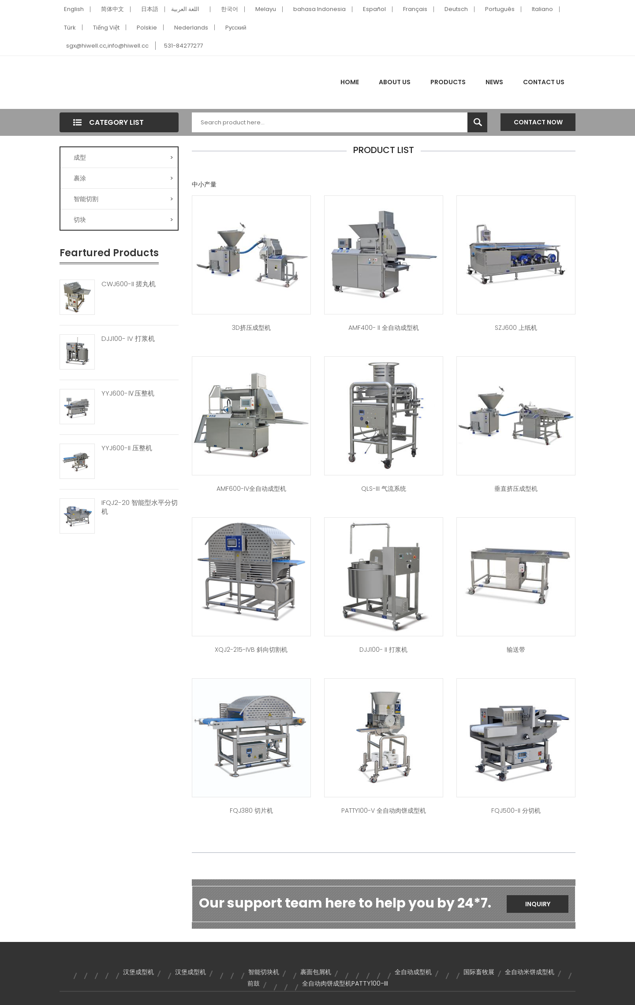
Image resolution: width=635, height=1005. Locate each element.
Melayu (265, 9)
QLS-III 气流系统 (383, 488)
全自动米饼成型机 (529, 972)
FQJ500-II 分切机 (516, 810)
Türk (70, 27)
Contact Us (543, 82)
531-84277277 (183, 45)
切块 (123, 219)
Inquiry (537, 904)
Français (415, 9)
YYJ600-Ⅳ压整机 (127, 393)
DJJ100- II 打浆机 (383, 649)
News (494, 82)
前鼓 (253, 983)
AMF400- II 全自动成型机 (383, 327)
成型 (123, 157)
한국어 (229, 9)
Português (500, 9)
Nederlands (191, 27)
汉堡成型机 (138, 972)
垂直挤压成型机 (516, 488)
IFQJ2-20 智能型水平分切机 (139, 507)
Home (349, 82)
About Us (395, 82)
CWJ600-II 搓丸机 (128, 284)
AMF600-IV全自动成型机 (251, 488)
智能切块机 (263, 972)
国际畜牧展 (478, 972)
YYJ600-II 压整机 (126, 448)
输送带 (516, 649)
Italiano (542, 9)
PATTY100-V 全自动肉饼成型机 (383, 810)
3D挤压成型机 (251, 327)
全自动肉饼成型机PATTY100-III (345, 983)
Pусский (236, 27)
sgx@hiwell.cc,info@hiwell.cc (107, 45)
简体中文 (112, 9)
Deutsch (456, 9)
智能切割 (123, 199)
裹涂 (123, 178)
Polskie (147, 27)
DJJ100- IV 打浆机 (128, 338)
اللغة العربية (185, 9)
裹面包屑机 (315, 972)
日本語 (149, 9)
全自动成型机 (413, 972)
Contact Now (538, 122)
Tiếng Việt (106, 27)
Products (448, 82)
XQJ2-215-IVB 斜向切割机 (251, 649)
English (74, 9)
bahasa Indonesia (319, 9)
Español (374, 9)
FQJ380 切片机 (251, 810)
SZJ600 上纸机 (516, 327)
